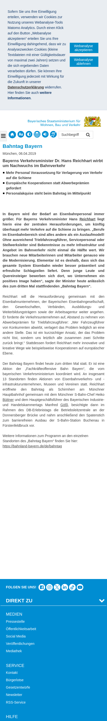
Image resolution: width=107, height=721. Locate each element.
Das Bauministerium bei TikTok (72, 462)
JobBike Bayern (18, 672)
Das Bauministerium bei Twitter (57, 462)
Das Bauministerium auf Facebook (41, 462)
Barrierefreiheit (17, 621)
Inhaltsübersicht (18, 614)
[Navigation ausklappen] (3, 136)
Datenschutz (43, 698)
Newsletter (14, 570)
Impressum (16, 698)
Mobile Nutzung (18, 628)
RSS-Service (16, 577)
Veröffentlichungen (20, 519)
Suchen (87, 135)
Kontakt (12, 548)
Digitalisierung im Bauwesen (27, 657)
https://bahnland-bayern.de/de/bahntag (32, 446)
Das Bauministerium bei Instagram (49, 462)
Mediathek (14, 526)
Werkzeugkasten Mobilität (25, 679)
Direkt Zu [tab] (19, 475)
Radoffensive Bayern (22, 665)
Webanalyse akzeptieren (83, 48)
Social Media (16, 511)
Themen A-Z (15, 606)
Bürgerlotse (15, 555)
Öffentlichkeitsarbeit (21, 504)
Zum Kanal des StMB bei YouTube (80, 462)
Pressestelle (15, 496)
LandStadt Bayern (20, 650)
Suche (11, 599)
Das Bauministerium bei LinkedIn (64, 462)
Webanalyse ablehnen (83, 62)
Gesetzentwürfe (18, 562)
